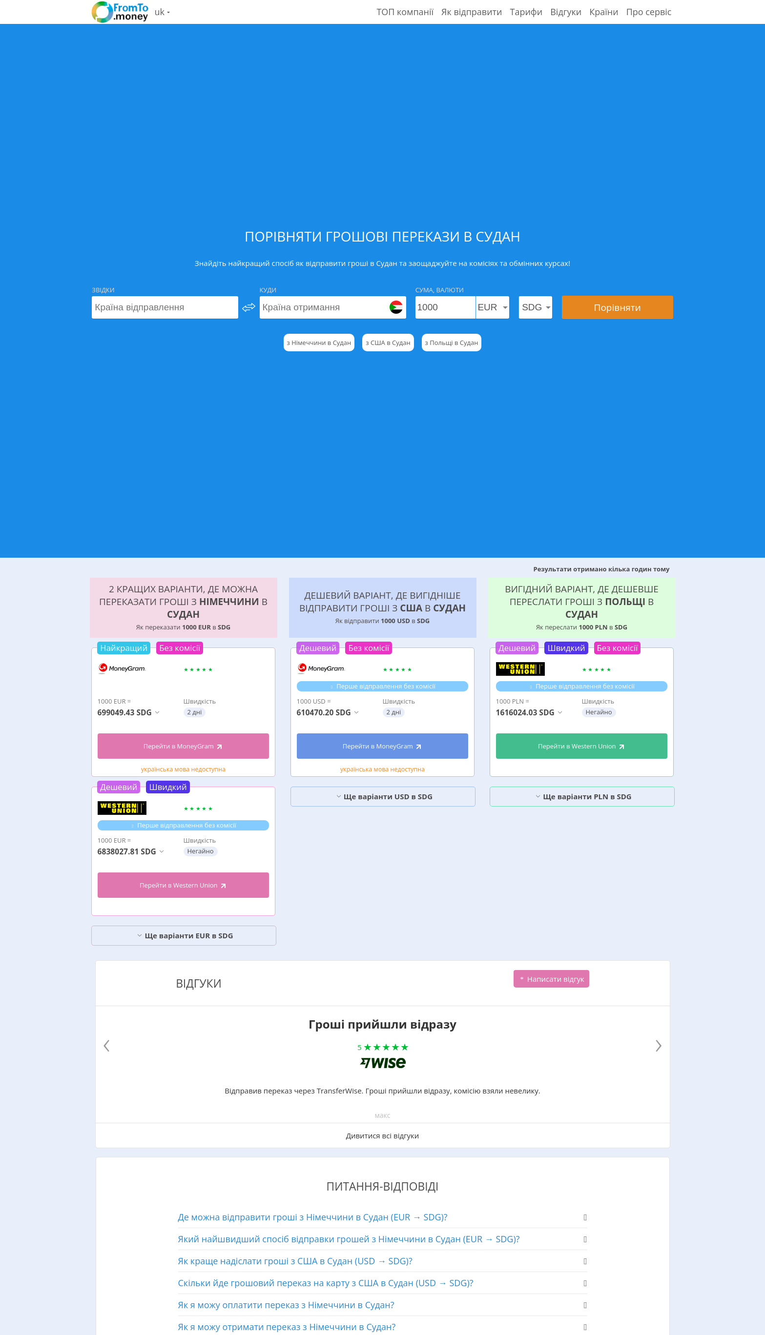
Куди (268, 289)
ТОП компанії (405, 12)
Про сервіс (649, 12)
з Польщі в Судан (451, 342)
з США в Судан (388, 342)
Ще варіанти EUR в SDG (185, 935)
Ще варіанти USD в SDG (384, 796)
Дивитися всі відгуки (382, 1135)
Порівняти (617, 307)
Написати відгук (551, 979)
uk (162, 12)
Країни (603, 12)
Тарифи (526, 12)
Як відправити (471, 12)
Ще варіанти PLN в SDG (583, 796)
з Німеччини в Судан (319, 342)
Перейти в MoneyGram (184, 746)
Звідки (103, 289)
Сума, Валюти (439, 289)
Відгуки (565, 12)
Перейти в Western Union (183, 885)
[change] (248, 307)
